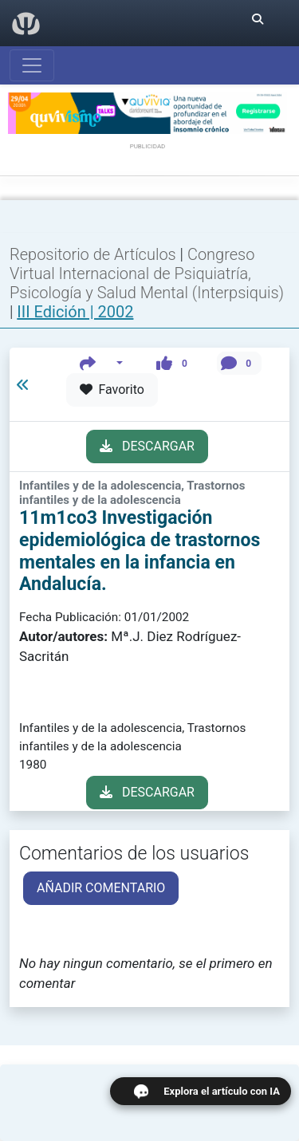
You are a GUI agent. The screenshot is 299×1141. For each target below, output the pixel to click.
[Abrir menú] (32, 65)
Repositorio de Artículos (93, 254)
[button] (101, 363)
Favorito (112, 389)
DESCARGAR (147, 446)
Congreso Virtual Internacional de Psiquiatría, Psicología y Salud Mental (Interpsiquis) (147, 273)
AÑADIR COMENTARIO (101, 887)
